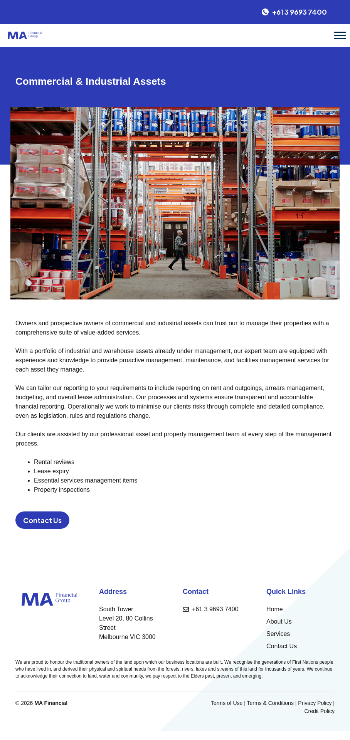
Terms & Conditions (270, 703)
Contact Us (42, 520)
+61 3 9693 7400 (215, 609)
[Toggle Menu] (340, 35)
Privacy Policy (314, 703)
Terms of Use (226, 703)
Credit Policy (319, 711)
